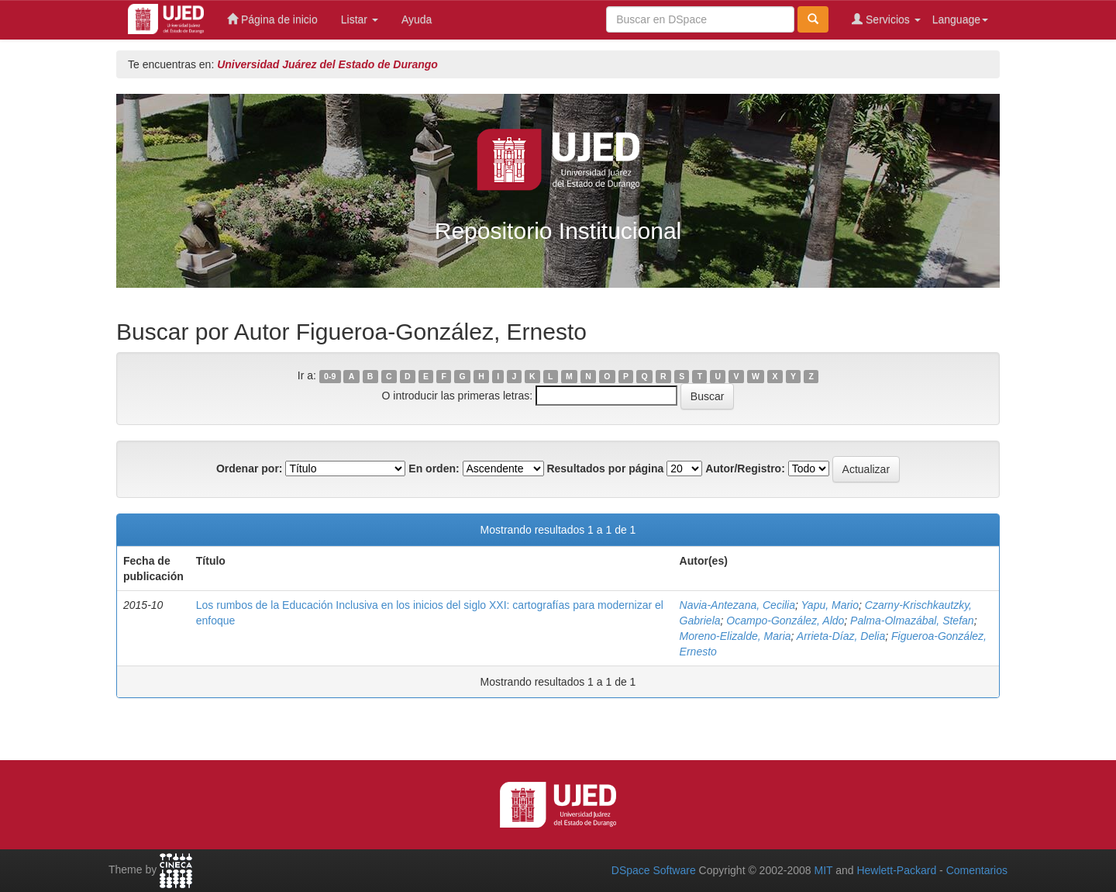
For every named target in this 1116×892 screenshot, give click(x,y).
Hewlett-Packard (896, 870)
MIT (823, 870)
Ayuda (416, 19)
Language (960, 19)
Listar (359, 19)
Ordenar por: (249, 468)
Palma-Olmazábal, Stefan (912, 620)
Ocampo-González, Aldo (785, 620)
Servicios (886, 19)
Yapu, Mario (830, 605)
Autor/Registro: (745, 468)
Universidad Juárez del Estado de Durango (327, 64)
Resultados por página (604, 468)
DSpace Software (653, 870)
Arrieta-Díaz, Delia (841, 636)
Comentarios (977, 870)
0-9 (330, 376)
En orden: (433, 468)
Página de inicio (272, 19)
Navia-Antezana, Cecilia (737, 605)
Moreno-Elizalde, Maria (735, 636)
